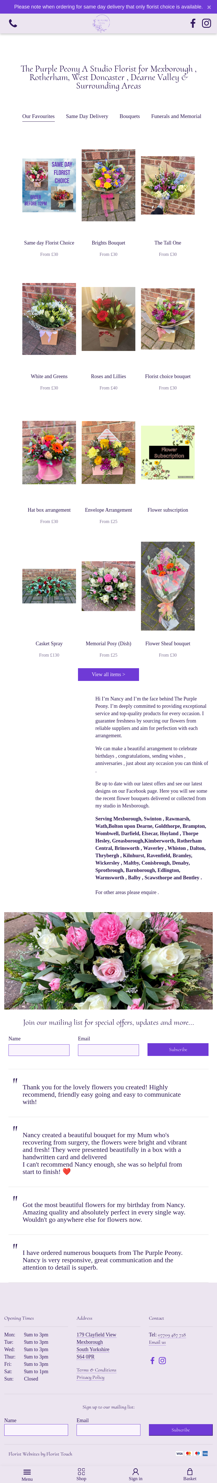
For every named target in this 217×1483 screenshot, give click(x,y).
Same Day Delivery (87, 116)
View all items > (108, 674)
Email (84, 1038)
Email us (157, 1342)
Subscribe (178, 1049)
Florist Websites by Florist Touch (40, 1454)
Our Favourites (38, 116)
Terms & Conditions (96, 1370)
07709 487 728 (172, 1335)
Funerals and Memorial (176, 116)
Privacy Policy (90, 1377)
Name (14, 1038)
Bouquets (130, 116)
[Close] (209, 7)
